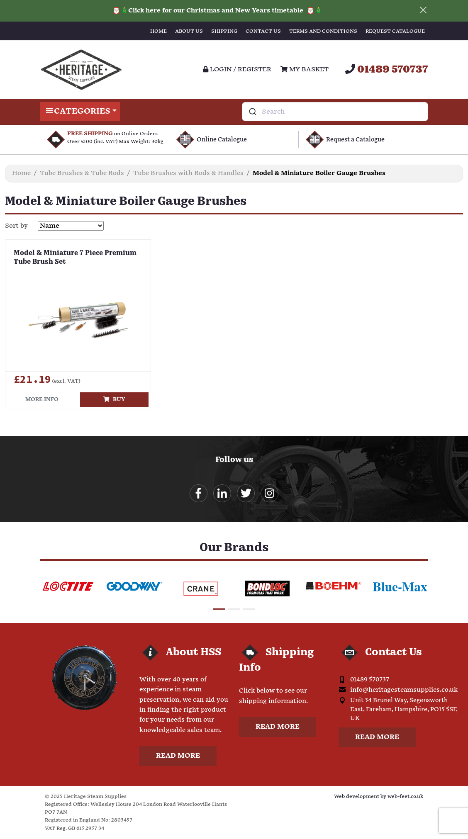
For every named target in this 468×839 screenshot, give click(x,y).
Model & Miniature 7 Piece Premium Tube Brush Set (75, 257)
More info (41, 399)
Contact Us (263, 31)
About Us (189, 31)
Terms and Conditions (323, 31)
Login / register (237, 69)
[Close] (423, 10)
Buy (114, 399)
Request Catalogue (395, 31)
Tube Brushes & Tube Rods (82, 173)
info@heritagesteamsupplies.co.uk (404, 690)
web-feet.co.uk (405, 796)
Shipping (224, 31)
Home (158, 31)
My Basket (304, 69)
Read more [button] (178, 756)
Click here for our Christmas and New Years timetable (216, 11)
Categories (80, 111)
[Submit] (252, 111)
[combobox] (335, 111)
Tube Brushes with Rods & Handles (188, 173)
